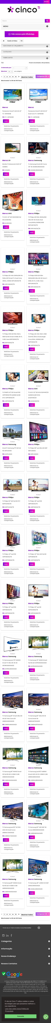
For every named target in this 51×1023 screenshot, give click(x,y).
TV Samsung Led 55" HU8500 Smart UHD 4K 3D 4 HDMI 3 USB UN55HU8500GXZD (38, 774)
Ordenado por (6, 68)
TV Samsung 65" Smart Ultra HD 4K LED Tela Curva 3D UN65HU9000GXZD (12, 718)
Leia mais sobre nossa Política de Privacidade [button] (17, 1010)
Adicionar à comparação (8, 129)
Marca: (5, 107)
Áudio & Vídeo (12, 41)
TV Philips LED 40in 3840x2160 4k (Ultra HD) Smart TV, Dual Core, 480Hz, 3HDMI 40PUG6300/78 (12, 278)
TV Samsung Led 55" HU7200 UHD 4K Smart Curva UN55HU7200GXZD (11, 830)
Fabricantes (8, 58)
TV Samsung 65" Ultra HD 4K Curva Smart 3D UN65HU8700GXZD (37, 718)
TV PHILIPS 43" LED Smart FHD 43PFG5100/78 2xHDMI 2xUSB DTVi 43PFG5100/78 (11, 395)
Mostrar (4, 71)
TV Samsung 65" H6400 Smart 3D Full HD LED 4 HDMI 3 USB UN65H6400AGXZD (11, 774)
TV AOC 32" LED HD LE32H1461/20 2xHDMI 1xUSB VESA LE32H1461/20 (38, 395)
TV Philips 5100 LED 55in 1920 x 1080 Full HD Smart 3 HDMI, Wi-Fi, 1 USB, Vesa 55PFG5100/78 (12, 336)
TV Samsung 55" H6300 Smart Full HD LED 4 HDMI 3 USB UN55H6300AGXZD (11, 885)
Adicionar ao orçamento (13, 46)
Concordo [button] (20, 1016)
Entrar (46, 2)
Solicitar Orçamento (11, 126)
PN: (3, 117)
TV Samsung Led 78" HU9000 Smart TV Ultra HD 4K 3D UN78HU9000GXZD (11, 662)
